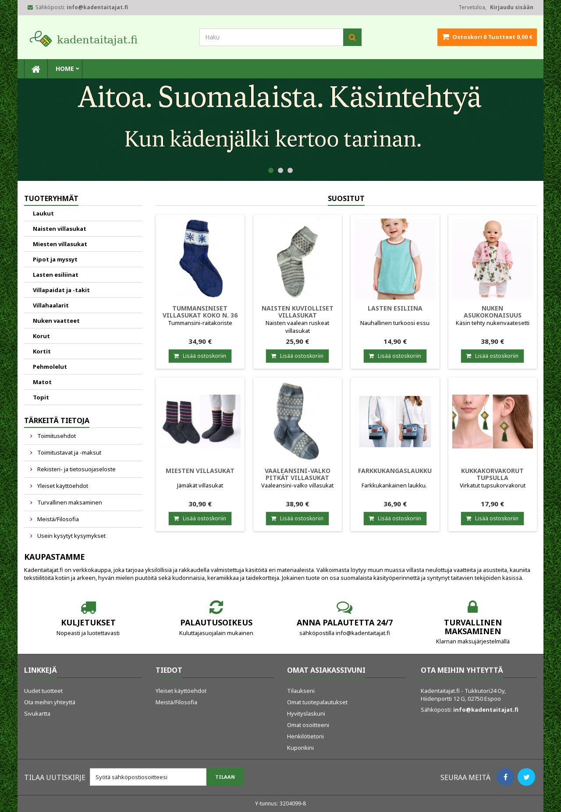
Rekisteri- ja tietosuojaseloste (76, 469)
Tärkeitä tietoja (56, 420)
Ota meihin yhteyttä (49, 702)
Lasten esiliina (395, 308)
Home (65, 68)
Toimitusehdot (56, 436)
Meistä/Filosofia (57, 519)
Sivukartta (37, 713)
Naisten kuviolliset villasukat (298, 311)
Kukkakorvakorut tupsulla (492, 474)
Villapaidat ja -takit (61, 290)
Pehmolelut (50, 367)
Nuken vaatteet (56, 321)
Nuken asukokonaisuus (493, 311)
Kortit (42, 351)
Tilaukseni (301, 691)
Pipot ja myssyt (55, 259)
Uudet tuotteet (43, 691)
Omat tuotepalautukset (317, 702)
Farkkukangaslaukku (395, 470)
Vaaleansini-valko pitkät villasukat (297, 474)
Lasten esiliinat (55, 275)
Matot (42, 382)
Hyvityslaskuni (306, 713)
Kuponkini (300, 748)
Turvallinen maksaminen (69, 502)
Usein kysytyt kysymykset (71, 536)
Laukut (43, 213)
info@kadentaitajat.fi (485, 709)
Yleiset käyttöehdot (62, 486)
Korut (41, 336)
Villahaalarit (51, 305)
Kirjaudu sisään (511, 7)
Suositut (346, 198)
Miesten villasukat (60, 244)
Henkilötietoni (305, 736)
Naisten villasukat (59, 229)
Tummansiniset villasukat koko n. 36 (200, 311)
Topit (41, 397)
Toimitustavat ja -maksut (68, 452)
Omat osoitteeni (308, 725)
